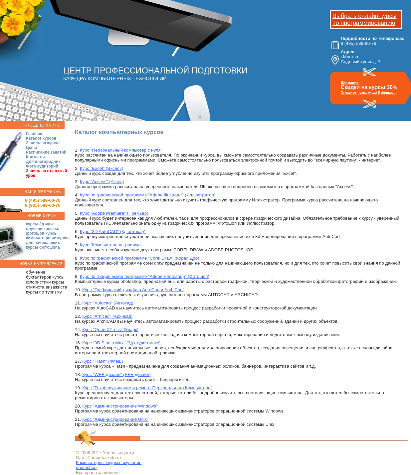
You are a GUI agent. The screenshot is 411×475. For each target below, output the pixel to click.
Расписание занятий (46, 152)
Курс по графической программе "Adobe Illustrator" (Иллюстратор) (148, 194)
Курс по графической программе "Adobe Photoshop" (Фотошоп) (144, 276)
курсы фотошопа (43, 247)
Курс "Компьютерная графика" (111, 244)
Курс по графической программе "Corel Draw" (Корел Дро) (139, 258)
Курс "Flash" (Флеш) (102, 361)
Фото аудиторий (42, 166)
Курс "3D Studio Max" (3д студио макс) (121, 342)
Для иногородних (43, 161)
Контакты (35, 157)
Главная (34, 133)
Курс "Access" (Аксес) (102, 181)
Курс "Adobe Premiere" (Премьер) (114, 213)
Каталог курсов (41, 138)
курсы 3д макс (40, 224)
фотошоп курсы (42, 233)
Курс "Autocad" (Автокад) (107, 302)
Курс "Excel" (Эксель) (101, 168)
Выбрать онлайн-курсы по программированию (364, 19)
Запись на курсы (42, 143)
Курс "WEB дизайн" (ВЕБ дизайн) (116, 374)
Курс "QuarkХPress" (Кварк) (110, 329)
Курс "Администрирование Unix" (115, 419)
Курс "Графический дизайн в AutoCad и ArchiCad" (133, 289)
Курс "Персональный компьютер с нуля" (121, 150)
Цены (31, 147)
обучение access (42, 228)
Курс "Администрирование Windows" (119, 406)
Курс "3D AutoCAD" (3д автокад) (112, 231)
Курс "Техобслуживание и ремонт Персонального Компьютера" (147, 387)
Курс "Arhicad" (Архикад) (107, 316)
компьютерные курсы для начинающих (48, 240)
